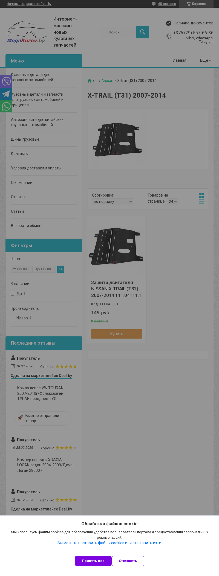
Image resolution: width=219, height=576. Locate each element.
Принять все (93, 561)
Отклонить (128, 561)
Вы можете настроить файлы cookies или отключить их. (107, 543)
